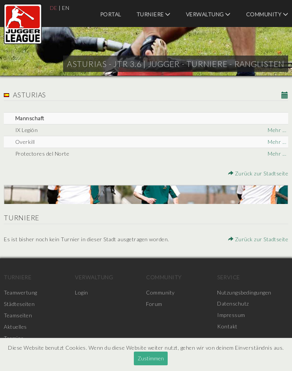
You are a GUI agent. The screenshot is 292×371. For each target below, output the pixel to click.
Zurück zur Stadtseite (258, 173)
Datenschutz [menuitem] (233, 304)
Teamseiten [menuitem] (18, 315)
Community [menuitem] (267, 14)
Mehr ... (277, 130)
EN (65, 8)
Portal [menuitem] (110, 14)
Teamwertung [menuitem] (20, 292)
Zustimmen (151, 358)
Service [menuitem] (228, 277)
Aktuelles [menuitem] (15, 326)
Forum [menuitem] (154, 304)
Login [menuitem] (81, 292)
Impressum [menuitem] (231, 315)
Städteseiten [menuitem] (19, 304)
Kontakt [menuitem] (227, 326)
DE (53, 8)
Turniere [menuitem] (153, 14)
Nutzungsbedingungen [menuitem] (244, 292)
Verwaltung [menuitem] (208, 14)
